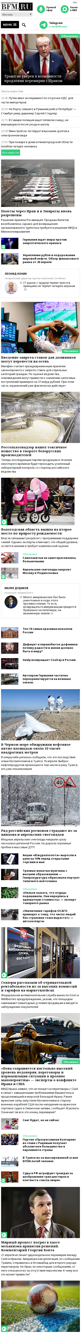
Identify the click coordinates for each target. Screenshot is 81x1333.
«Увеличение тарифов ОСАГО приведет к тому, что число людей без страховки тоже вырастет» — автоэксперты (49, 916)
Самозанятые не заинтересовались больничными (49, 559)
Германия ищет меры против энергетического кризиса (45, 241)
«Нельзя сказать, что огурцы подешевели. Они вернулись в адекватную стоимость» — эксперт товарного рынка (49, 898)
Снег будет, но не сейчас (41, 1120)
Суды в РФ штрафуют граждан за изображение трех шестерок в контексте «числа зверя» (48, 1176)
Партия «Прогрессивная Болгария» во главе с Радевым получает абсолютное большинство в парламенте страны (49, 1145)
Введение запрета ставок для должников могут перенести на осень (38, 359)
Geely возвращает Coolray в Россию (49, 660)
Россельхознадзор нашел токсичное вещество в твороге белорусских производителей (34, 451)
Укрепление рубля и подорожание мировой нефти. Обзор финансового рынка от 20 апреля (51, 258)
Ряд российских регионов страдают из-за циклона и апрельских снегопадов (39, 832)
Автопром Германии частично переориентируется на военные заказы (47, 679)
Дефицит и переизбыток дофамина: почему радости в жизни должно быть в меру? (50, 648)
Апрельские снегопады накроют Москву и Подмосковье (47, 571)
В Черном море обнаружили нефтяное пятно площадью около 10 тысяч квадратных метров (36, 748)
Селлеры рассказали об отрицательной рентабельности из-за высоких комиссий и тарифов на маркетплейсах (39, 986)
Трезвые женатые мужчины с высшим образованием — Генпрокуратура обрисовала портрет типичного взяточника (51, 876)
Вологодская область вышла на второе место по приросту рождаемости (36, 531)
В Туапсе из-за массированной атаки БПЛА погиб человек (50, 1159)
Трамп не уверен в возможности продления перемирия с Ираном (33, 78)
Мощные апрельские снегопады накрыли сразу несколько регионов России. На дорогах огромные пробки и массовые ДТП (36, 843)
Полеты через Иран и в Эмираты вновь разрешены (36, 213)
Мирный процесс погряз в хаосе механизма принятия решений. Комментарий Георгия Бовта (30, 1246)
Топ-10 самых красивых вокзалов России (47, 630)
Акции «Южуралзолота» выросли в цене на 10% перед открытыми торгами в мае (49, 858)
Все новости (10, 152)
